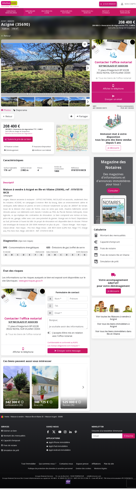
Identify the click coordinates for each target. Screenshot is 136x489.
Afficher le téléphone (23, 350)
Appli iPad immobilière (57, 446)
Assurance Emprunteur (41, 146)
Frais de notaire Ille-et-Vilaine (111, 255)
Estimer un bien (9, 430)
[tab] (6, 110)
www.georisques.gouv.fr (31, 280)
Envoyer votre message (68, 350)
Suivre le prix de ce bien (18, 139)
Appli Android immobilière (58, 450)
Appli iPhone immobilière (58, 442)
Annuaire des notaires (66, 12)
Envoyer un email (113, 97)
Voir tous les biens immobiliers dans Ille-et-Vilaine (113, 332)
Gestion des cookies (83, 468)
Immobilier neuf (30, 12)
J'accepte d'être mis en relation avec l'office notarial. (67, 334)
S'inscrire (128, 435)
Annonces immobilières (11, 12)
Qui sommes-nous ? (47, 463)
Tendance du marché (87, 12)
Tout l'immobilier (28, 463)
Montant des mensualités (110, 235)
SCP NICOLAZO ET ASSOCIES (23, 322)
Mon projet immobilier (125, 12)
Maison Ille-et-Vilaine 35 (35, 417)
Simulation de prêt (106, 261)
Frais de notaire (105, 248)
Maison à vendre (17, 417)
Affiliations (96, 463)
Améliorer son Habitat (41, 150)
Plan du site (109, 463)
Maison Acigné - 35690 (54, 417)
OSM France (84, 150)
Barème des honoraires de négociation (18, 133)
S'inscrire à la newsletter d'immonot (107, 430)
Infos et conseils (106, 12)
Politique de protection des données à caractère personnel (50, 468)
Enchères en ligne (47, 12)
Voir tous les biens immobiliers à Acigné (113, 325)
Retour (6, 35)
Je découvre (113, 147)
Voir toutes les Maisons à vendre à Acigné (113, 318)
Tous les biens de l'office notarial (23, 334)
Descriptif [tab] (8, 182)
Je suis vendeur (108, 4)
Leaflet (61, 150)
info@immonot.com (94, 476)
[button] (88, 68)
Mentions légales (100, 468)
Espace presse (82, 463)
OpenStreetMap (71, 150)
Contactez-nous (66, 463)
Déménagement (11, 150)
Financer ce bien (11, 146)
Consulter (113, 190)
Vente (7, 417)
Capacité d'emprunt (107, 242)
